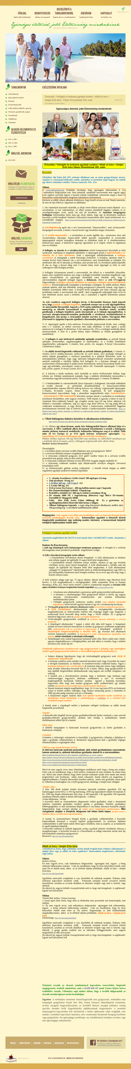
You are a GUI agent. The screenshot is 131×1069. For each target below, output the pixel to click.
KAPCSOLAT (91, 988)
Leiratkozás (21, 203)
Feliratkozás (21, 198)
